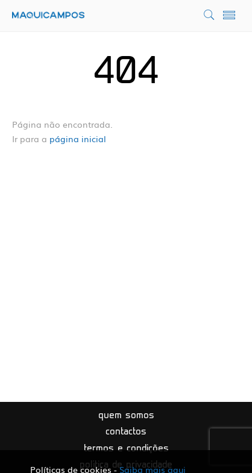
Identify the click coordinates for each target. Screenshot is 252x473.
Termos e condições (126, 449)
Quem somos (126, 416)
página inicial (77, 139)
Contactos (126, 432)
